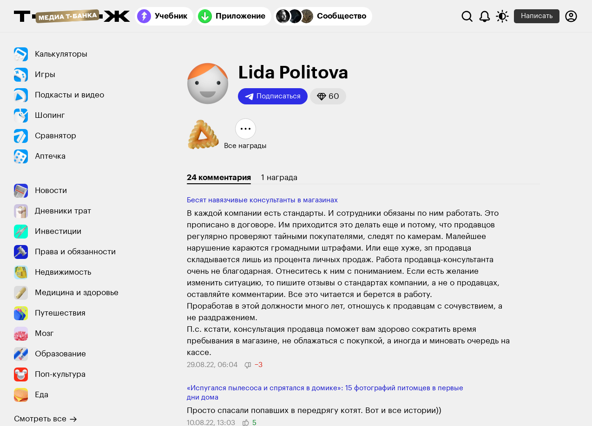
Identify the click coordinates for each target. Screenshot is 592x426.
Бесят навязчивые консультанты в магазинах (262, 200)
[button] (328, 96)
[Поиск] (467, 16)
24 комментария (219, 177)
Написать (537, 16)
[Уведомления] (485, 16)
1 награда (279, 177)
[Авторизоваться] (571, 16)
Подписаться (273, 96)
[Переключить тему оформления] (502, 16)
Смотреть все (45, 419)
